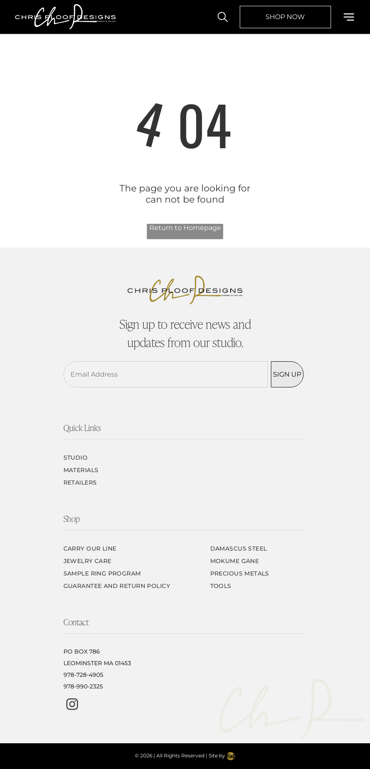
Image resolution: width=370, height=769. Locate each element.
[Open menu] (349, 17)
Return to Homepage (185, 228)
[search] (222, 18)
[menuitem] (185, 457)
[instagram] (72, 705)
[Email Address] (165, 374)
